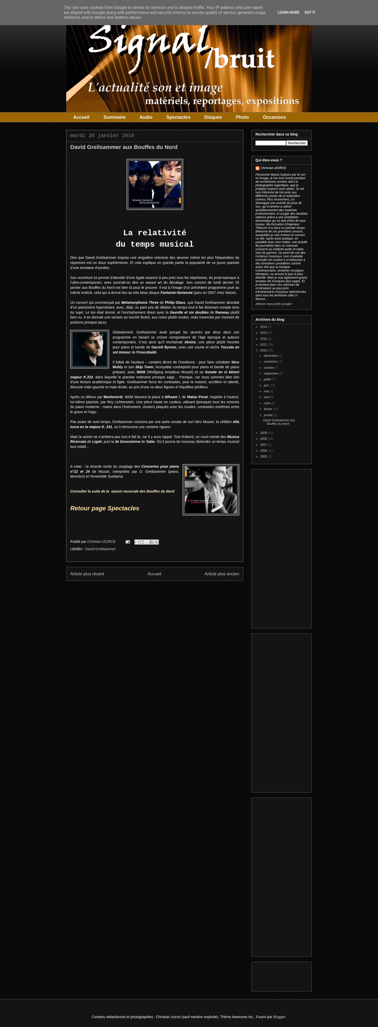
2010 (264, 350)
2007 (264, 445)
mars (267, 403)
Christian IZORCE (273, 168)
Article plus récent (87, 573)
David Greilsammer (100, 549)
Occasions (274, 117)
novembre (271, 361)
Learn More (288, 12)
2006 (264, 450)
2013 (264, 332)
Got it (309, 12)
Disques (213, 117)
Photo (242, 117)
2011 (264, 344)
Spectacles (178, 117)
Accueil (81, 117)
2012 (264, 339)
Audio (146, 117)
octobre (269, 367)
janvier (269, 415)
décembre (271, 356)
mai (267, 391)
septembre (271, 373)
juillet (268, 379)
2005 (264, 456)
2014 (264, 327)
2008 (264, 439)
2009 (264, 433)
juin (266, 385)
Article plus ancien (222, 573)
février (268, 409)
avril (267, 397)
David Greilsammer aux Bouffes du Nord (279, 422)
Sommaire (115, 117)
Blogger (279, 1017)
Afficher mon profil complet (273, 304)
